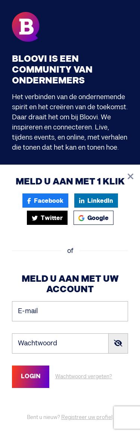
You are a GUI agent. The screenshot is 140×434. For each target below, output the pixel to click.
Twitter (47, 218)
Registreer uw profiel (86, 417)
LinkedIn (96, 201)
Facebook (45, 201)
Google (93, 218)
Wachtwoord (37, 343)
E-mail (28, 311)
